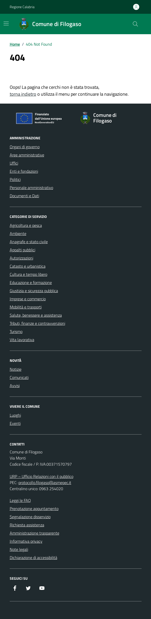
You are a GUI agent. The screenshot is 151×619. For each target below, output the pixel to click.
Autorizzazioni (21, 258)
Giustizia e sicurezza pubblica (34, 291)
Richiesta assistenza (27, 525)
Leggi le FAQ (20, 500)
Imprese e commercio (28, 299)
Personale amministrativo (31, 187)
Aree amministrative (27, 155)
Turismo (16, 331)
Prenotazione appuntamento (34, 508)
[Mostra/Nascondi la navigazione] (6, 23)
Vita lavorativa (22, 340)
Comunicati (19, 377)
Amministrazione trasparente (34, 533)
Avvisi (15, 385)
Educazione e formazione (31, 282)
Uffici (14, 163)
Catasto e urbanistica (27, 266)
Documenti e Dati (24, 196)
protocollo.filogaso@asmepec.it (44, 482)
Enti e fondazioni (24, 171)
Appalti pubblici (22, 250)
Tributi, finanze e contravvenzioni (37, 323)
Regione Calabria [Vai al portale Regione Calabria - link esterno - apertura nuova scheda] (22, 6)
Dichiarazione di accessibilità (33, 557)
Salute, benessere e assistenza (36, 315)
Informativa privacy (26, 541)
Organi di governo (25, 147)
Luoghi (15, 415)
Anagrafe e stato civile (29, 242)
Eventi (15, 423)
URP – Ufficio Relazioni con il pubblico (41, 476)
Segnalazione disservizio (30, 517)
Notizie (15, 369)
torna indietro (23, 94)
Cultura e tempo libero (28, 274)
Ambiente (18, 233)
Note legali (19, 549)
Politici (15, 179)
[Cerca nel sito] (135, 24)
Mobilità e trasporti (26, 307)
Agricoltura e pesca (26, 225)
